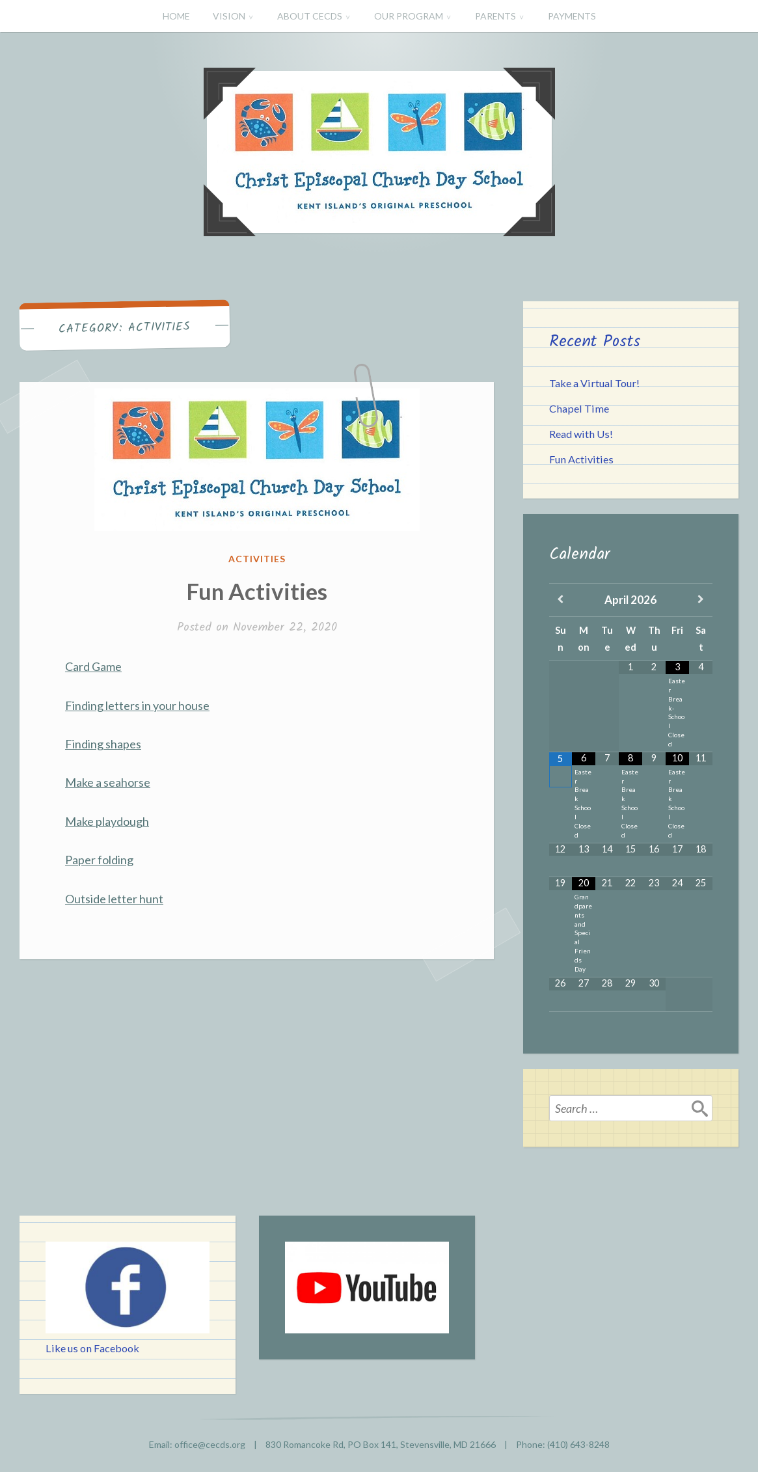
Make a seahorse (107, 782)
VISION (229, 15)
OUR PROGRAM (408, 15)
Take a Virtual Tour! (594, 383)
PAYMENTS (572, 15)
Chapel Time (579, 408)
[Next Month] (700, 600)
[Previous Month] (561, 600)
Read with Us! (581, 434)
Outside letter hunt (114, 899)
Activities (257, 558)
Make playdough (107, 821)
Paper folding (99, 859)
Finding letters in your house (137, 705)
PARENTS (495, 15)
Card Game (93, 666)
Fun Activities (256, 591)
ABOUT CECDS (309, 15)
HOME (176, 15)
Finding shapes (103, 744)
